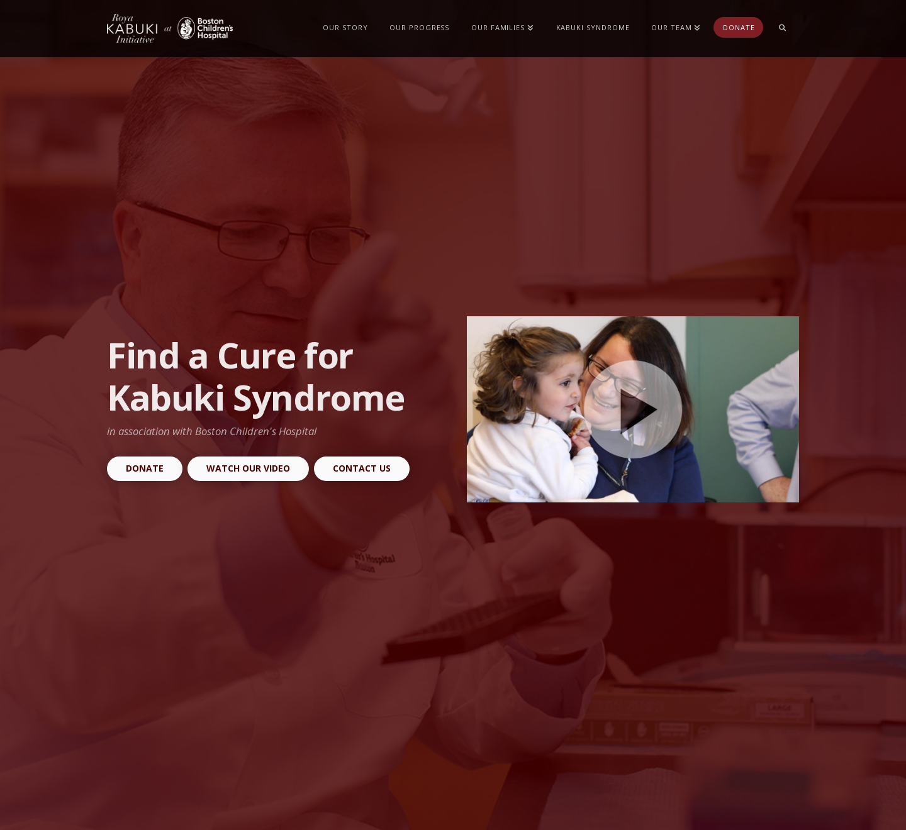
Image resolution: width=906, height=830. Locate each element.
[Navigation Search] (782, 28)
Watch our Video (248, 468)
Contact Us (362, 468)
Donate (145, 468)
